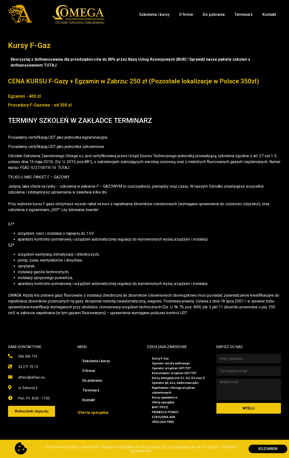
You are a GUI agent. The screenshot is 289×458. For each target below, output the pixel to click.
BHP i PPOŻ (160, 407)
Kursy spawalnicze (164, 397)
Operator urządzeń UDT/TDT (171, 368)
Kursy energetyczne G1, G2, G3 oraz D (178, 378)
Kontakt (269, 14)
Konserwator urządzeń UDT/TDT (174, 373)
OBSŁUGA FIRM (163, 422)
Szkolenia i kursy (154, 14)
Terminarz (243, 14)
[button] (31, 411)
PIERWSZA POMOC (165, 412)
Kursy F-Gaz (160, 358)
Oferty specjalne (163, 402)
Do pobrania (214, 14)
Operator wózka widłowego (171, 363)
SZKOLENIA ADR (163, 417)
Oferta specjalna (92, 412)
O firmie (186, 14)
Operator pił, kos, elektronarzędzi (175, 383)
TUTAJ (50, 65)
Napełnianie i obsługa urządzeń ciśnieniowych (173, 390)
